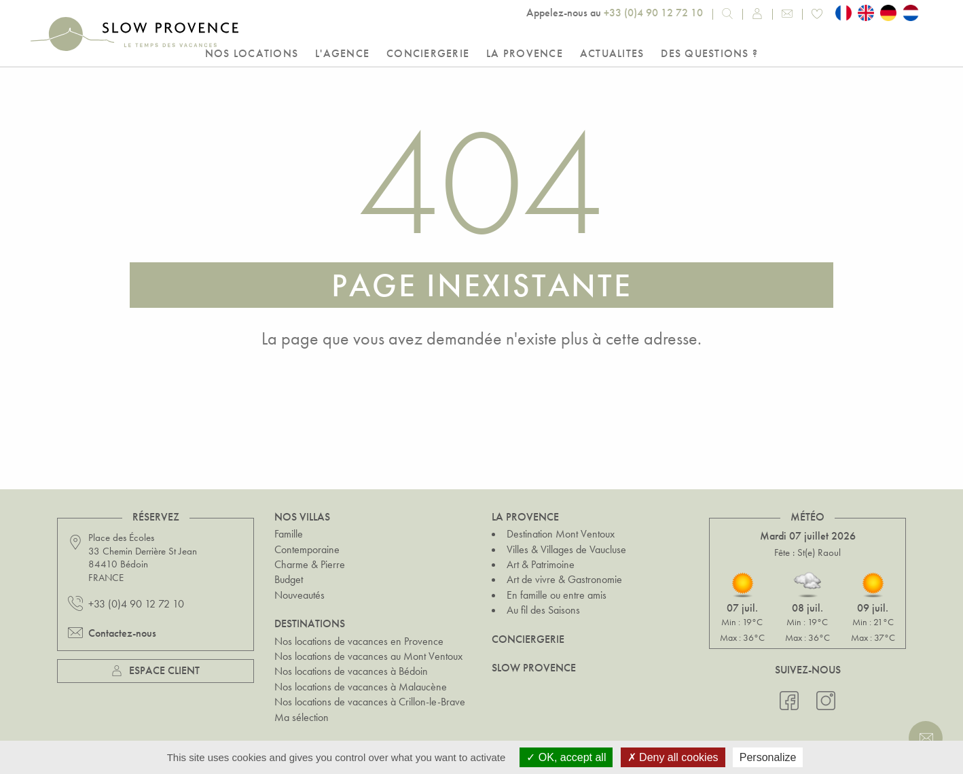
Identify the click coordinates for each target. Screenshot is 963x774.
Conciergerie (427, 53)
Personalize (768, 757)
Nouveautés (299, 595)
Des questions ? (709, 53)
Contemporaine (307, 549)
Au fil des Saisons (543, 610)
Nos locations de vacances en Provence (358, 641)
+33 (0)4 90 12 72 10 (653, 12)
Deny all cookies (673, 757)
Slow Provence (534, 668)
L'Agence (342, 53)
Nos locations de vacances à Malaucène (360, 687)
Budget (288, 579)
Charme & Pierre (309, 564)
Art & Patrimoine (541, 564)
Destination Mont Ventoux (561, 534)
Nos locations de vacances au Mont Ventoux (368, 656)
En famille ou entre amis (556, 595)
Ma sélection (301, 716)
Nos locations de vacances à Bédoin (351, 671)
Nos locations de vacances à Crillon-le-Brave (369, 701)
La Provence (524, 53)
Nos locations (251, 53)
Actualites (612, 53)
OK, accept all (566, 757)
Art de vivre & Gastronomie (564, 579)
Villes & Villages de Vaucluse (566, 549)
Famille (288, 534)
